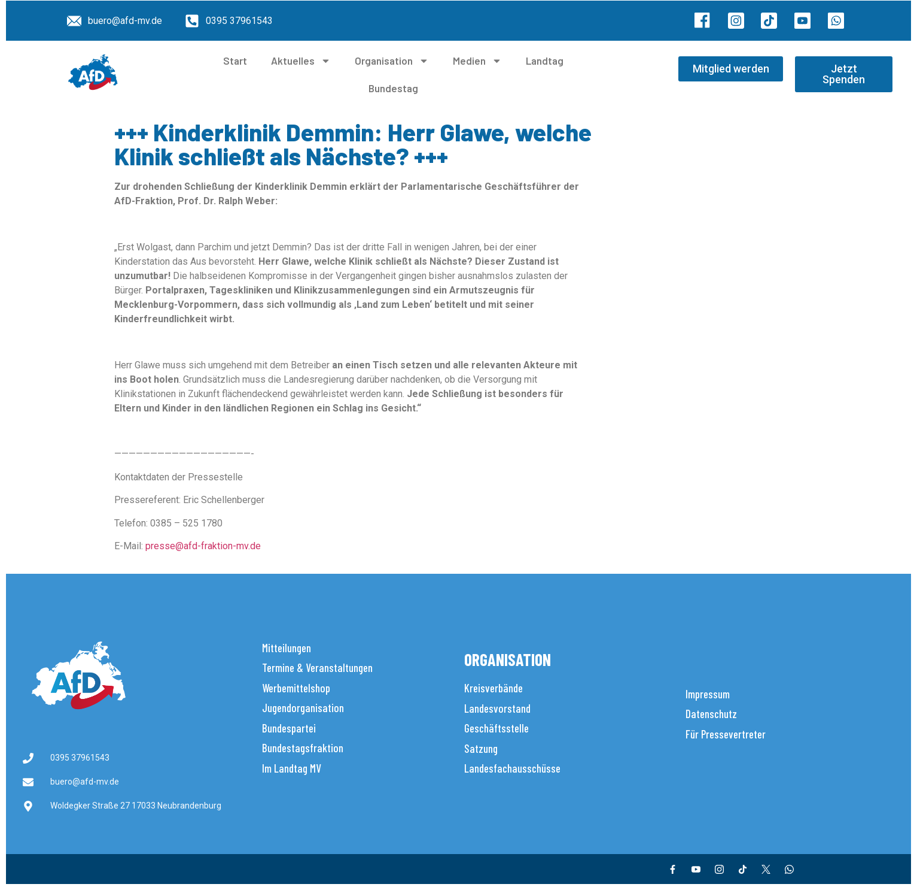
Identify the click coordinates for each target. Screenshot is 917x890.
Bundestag (393, 88)
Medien (477, 61)
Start (235, 60)
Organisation (392, 61)
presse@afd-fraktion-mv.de (203, 546)
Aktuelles (301, 61)
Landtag (544, 60)
